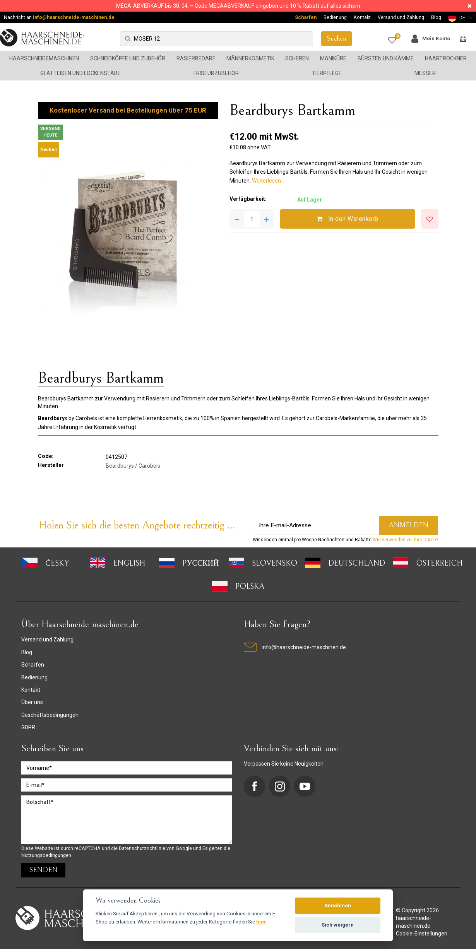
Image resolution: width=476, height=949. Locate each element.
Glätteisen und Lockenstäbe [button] (80, 73)
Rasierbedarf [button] (195, 58)
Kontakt (362, 17)
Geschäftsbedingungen (50, 715)
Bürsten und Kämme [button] (386, 58)
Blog (436, 17)
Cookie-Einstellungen (421, 933)
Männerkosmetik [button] (250, 58)
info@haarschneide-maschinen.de (74, 17)
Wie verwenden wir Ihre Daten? (405, 539)
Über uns (32, 702)
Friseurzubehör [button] (216, 73)
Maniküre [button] (333, 58)
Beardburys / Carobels (133, 466)
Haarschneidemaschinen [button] (44, 58)
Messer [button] (425, 73)
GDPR (28, 727)
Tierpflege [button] (327, 73)
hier (261, 921)
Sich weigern (338, 925)
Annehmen (337, 905)
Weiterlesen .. (268, 181)
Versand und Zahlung (401, 17)
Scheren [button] (297, 58)
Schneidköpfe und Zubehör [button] (127, 58)
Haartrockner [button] (446, 58)
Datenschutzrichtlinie (142, 848)
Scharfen (306, 17)
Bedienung (335, 17)
